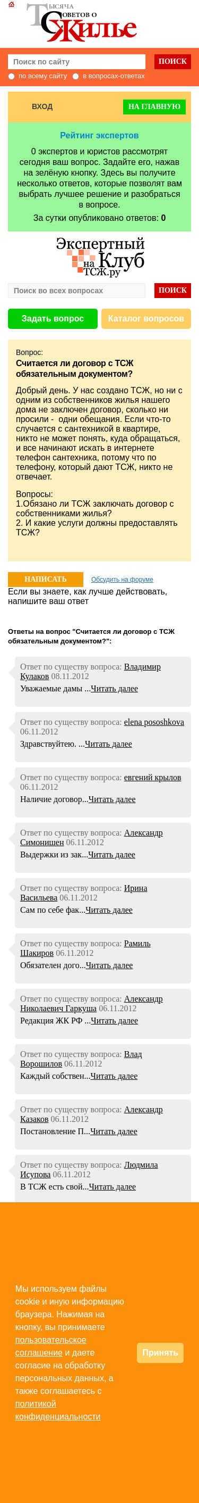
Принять (160, 1352)
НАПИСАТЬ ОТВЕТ (45, 581)
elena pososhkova (154, 721)
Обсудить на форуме (122, 579)
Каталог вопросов (146, 318)
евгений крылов (152, 777)
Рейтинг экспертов (99, 135)
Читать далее (114, 688)
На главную (154, 107)
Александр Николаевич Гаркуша (91, 1003)
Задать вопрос (53, 318)
